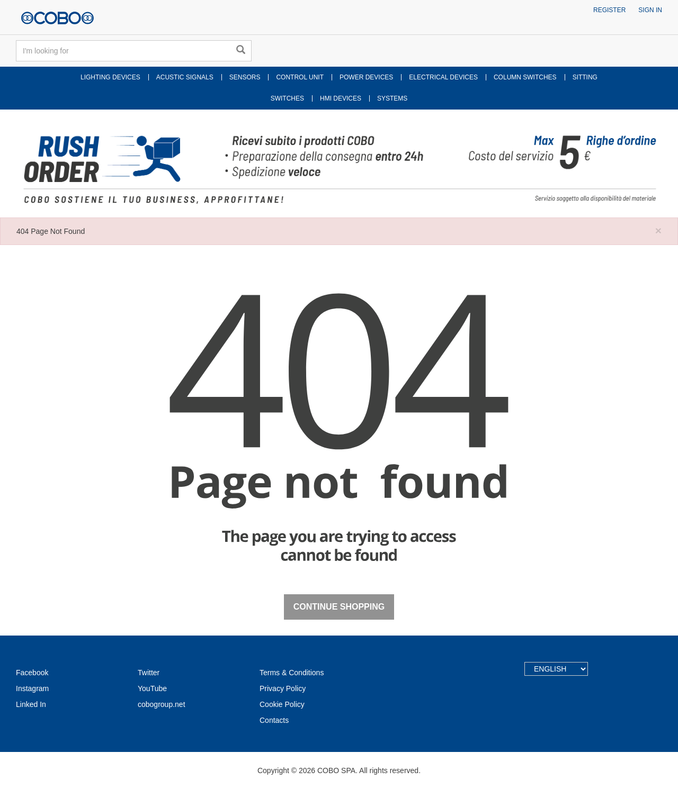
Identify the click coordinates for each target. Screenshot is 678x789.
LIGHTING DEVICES (110, 77)
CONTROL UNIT (300, 77)
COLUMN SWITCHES (525, 77)
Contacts (274, 720)
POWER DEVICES (366, 77)
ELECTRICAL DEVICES (443, 77)
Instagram (32, 688)
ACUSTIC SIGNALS (184, 77)
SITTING (585, 77)
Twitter (148, 672)
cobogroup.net (161, 704)
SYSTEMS (392, 98)
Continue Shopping (339, 606)
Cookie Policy (282, 704)
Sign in (650, 10)
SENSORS (245, 77)
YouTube (152, 688)
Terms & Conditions (292, 672)
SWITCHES (287, 98)
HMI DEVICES (340, 98)
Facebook (32, 672)
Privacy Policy (283, 688)
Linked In (31, 704)
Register (609, 10)
